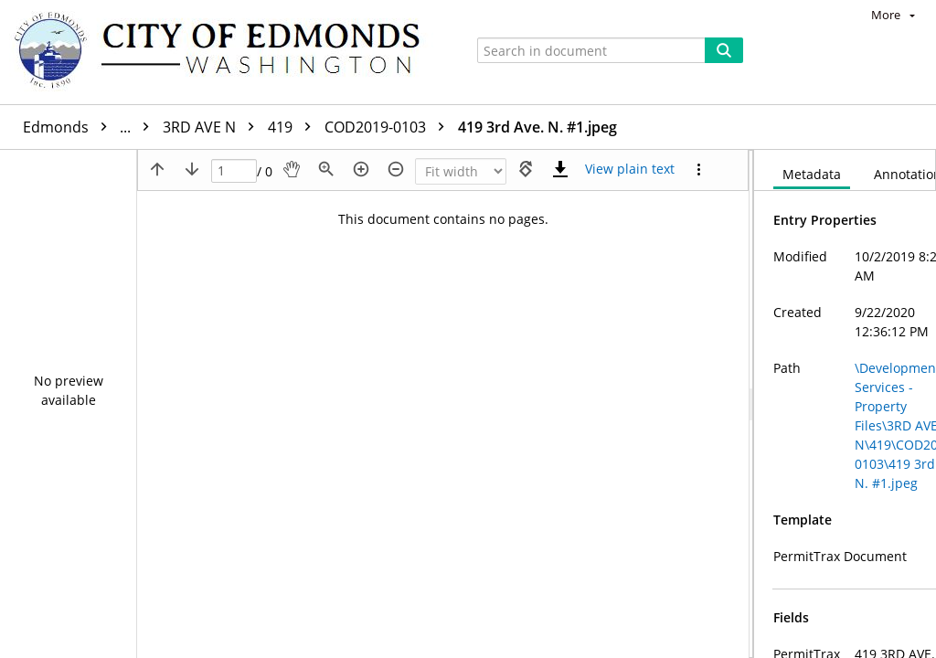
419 (294, 127)
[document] (845, 404)
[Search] (724, 50)
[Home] (225, 52)
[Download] (560, 169)
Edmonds (90, 127)
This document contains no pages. (443, 219)
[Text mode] (630, 169)
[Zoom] (460, 171)
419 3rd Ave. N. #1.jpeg (537, 127)
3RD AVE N (213, 127)
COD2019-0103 (388, 127)
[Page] (234, 171)
